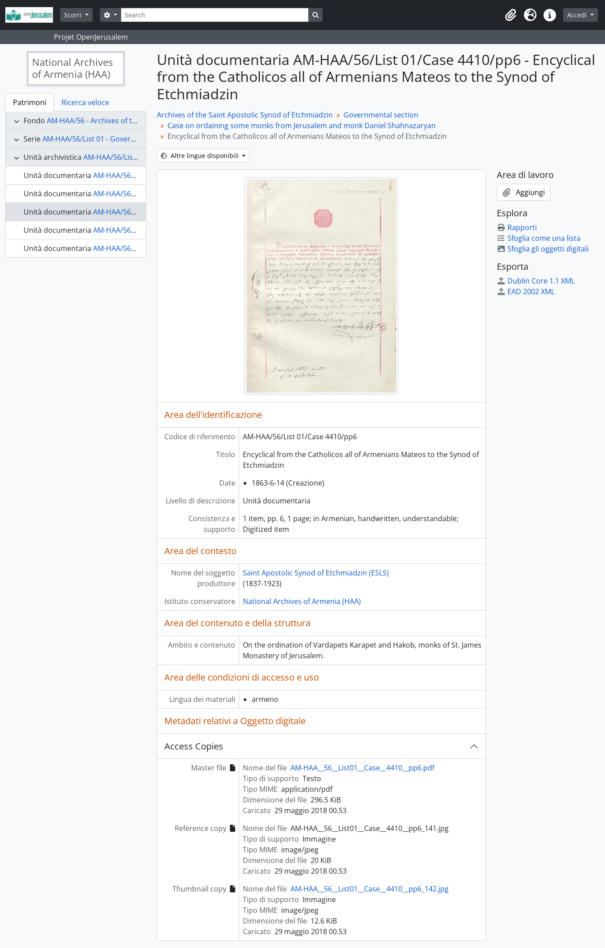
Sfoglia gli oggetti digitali (543, 249)
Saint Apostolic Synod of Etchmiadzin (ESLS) (316, 573)
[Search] (215, 15)
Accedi (578, 15)
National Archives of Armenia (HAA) (302, 601)
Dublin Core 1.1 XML (536, 281)
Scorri (73, 15)
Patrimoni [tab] (29, 102)
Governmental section (380, 115)
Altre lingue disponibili (201, 155)
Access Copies (193, 746)
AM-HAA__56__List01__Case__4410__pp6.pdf (362, 768)
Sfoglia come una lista (538, 238)
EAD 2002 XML (526, 291)
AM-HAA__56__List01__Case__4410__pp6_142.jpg (369, 889)
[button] (510, 15)
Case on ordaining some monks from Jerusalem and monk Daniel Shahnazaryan (302, 125)
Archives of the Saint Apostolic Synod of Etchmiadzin (245, 115)
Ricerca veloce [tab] (85, 102)
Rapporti (517, 227)
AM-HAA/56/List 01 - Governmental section (113, 139)
